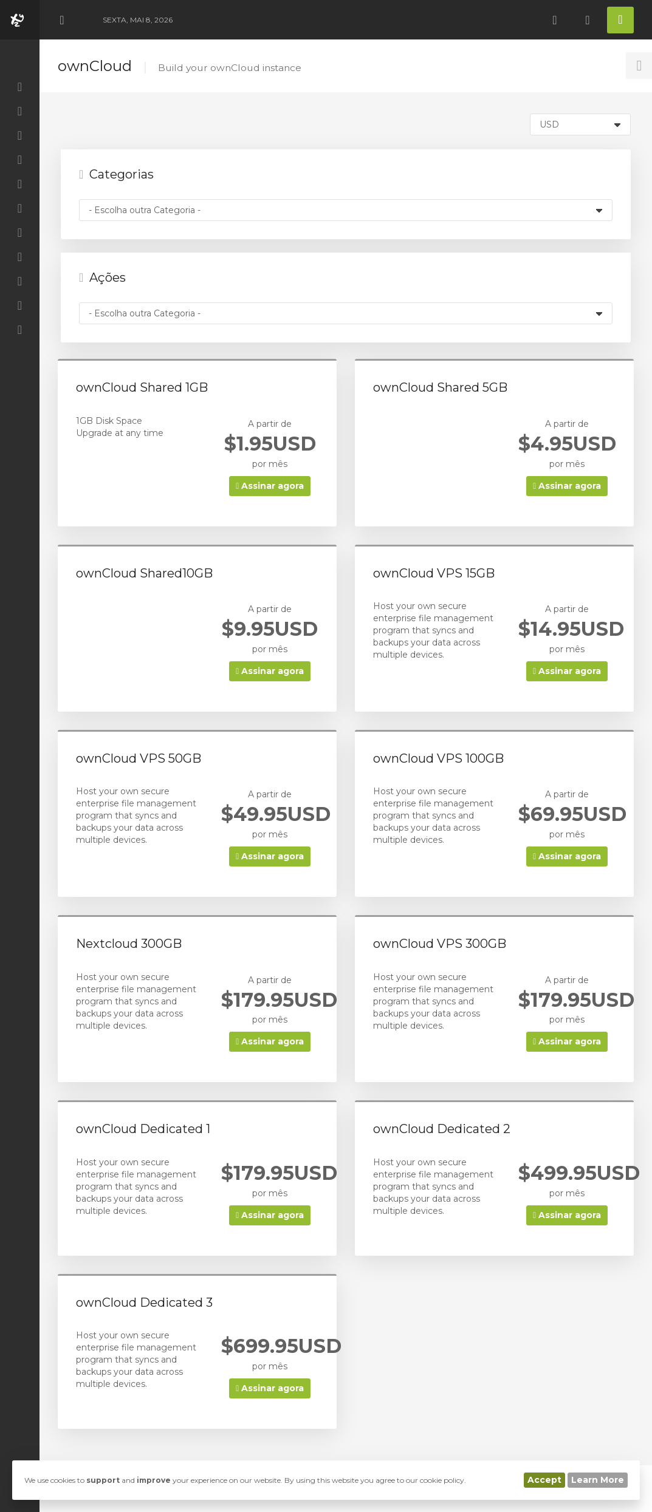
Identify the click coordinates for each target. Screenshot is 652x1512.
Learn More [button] (597, 1479)
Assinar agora (270, 485)
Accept (544, 1479)
